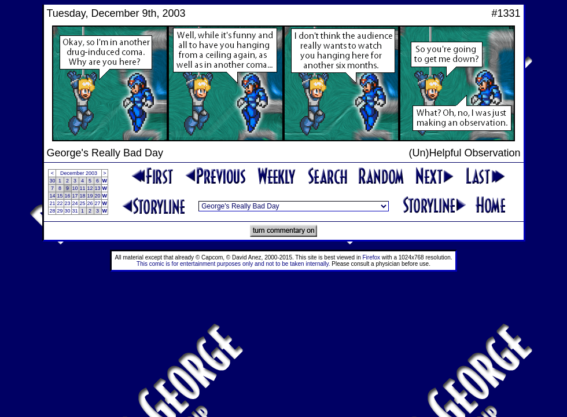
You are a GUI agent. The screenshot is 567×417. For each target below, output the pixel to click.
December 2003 (78, 173)
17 (75, 196)
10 (75, 188)
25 (83, 203)
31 (75, 211)
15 (59, 196)
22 (59, 203)
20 (98, 196)
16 (68, 196)
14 (52, 196)
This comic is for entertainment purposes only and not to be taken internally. (233, 264)
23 (68, 203)
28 (52, 211)
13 (98, 188)
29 (59, 211)
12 (90, 188)
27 (98, 203)
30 (52, 181)
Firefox (372, 257)
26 (90, 203)
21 (52, 203)
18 (83, 196)
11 (83, 188)
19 (90, 196)
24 (75, 203)
